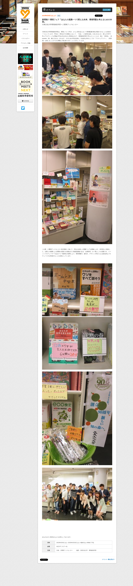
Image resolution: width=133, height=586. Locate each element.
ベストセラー (25, 38)
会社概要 (25, 48)
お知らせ (25, 29)
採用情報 (25, 101)
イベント (25, 34)
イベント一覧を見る (108, 559)
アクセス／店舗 (25, 43)
